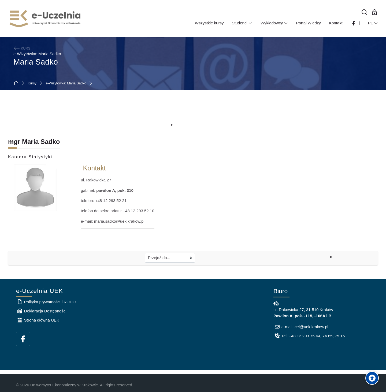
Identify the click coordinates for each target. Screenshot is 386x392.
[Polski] (373, 23)
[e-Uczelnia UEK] (45, 18)
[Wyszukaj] (364, 12)
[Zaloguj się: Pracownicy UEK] (374, 12)
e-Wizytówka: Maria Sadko (66, 83)
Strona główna (17, 83)
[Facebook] (23, 339)
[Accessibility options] (372, 378)
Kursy (32, 83)
